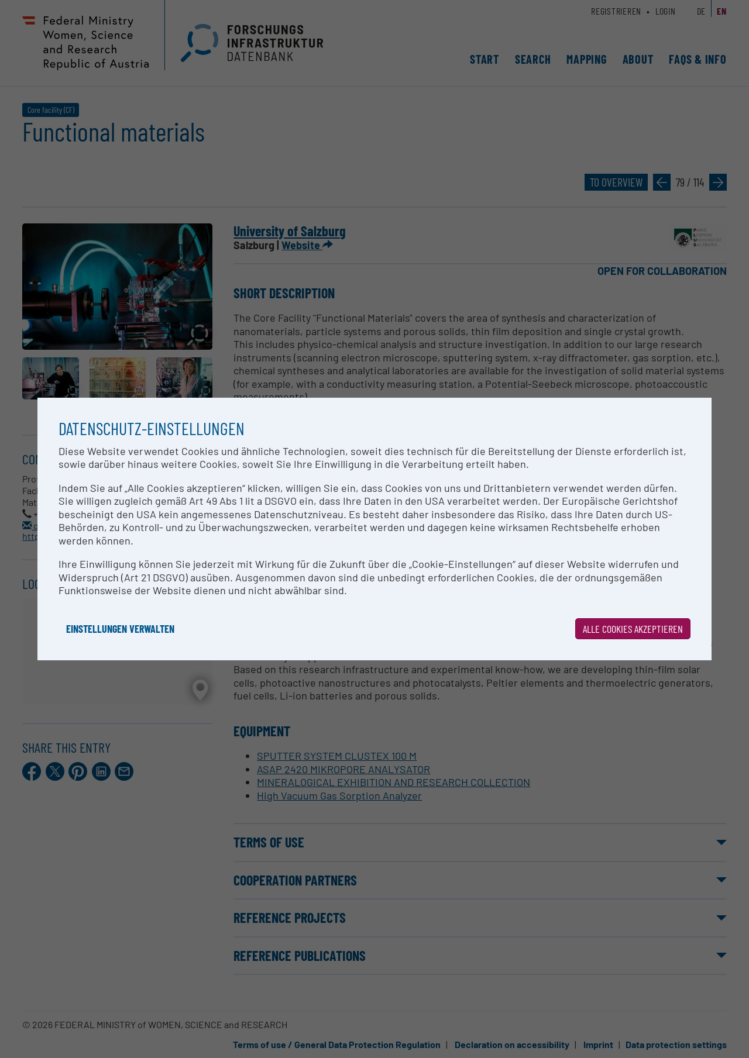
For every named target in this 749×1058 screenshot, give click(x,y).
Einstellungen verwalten (120, 628)
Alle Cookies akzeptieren (633, 628)
